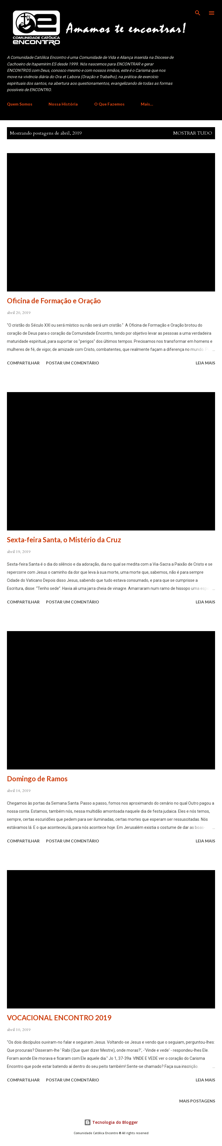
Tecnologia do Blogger (111, 1122)
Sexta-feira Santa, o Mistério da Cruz (64, 539)
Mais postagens (197, 1100)
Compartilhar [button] (23, 362)
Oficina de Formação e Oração (54, 300)
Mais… (147, 103)
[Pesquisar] (197, 10)
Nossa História (63, 103)
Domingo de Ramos (37, 778)
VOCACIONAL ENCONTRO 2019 (59, 1017)
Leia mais (205, 362)
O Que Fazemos (109, 103)
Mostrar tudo (192, 133)
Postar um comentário (72, 362)
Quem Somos (19, 103)
